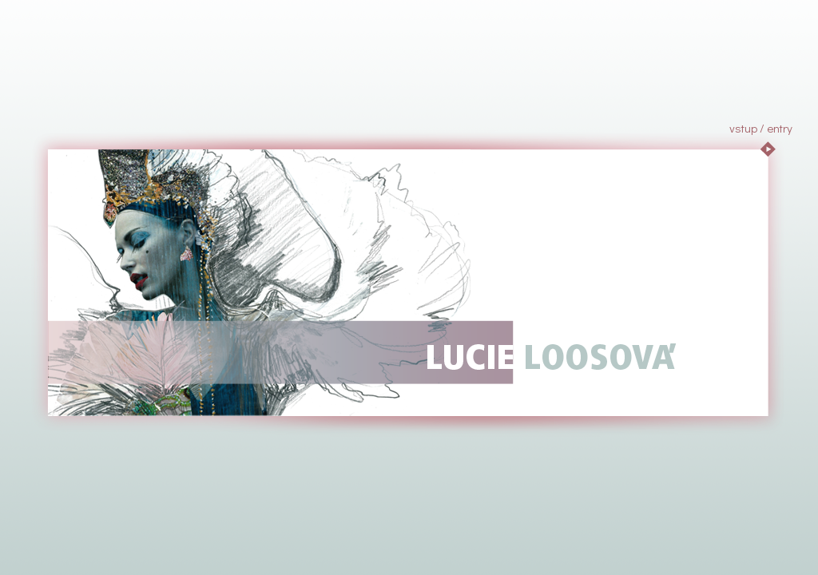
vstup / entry (760, 128)
